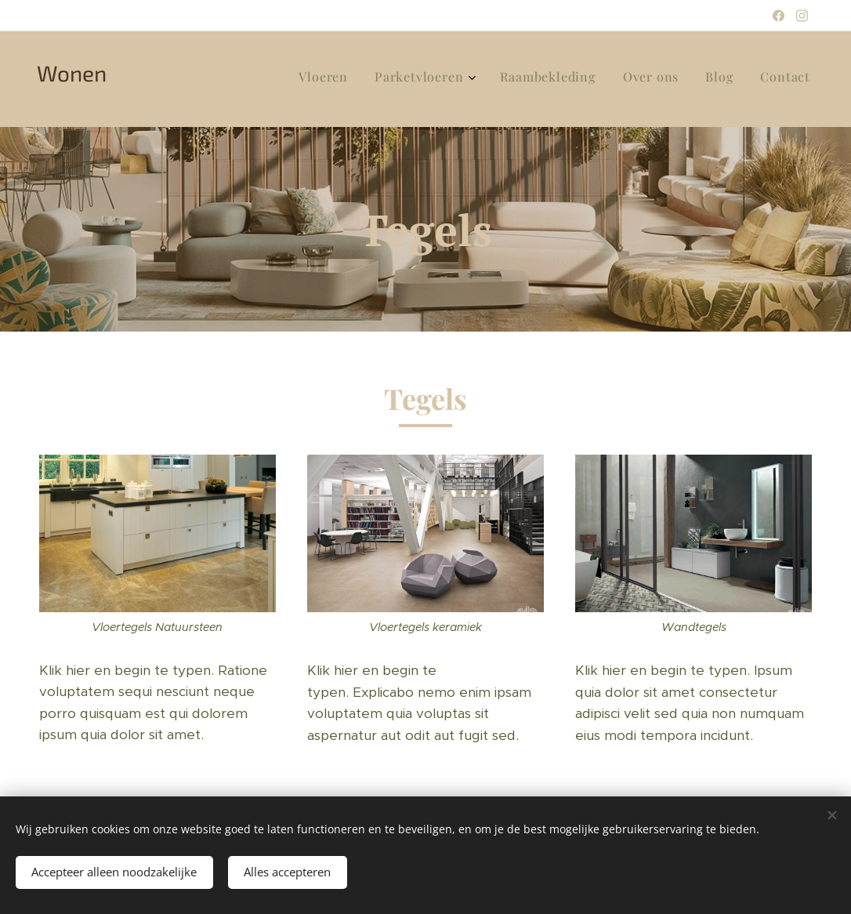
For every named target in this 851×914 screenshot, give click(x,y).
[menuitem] (667, 79)
